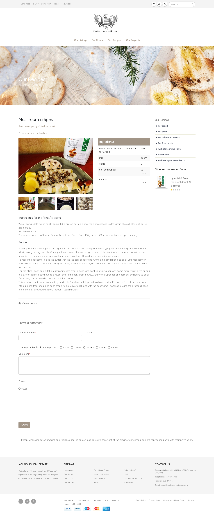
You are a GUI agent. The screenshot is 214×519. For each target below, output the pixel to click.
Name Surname (27, 332)
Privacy (22, 381)
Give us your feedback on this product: (38, 347)
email (90, 332)
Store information (42, 3)
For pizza (162, 131)
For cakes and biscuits (169, 137)
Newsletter (66, 3)
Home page (68, 470)
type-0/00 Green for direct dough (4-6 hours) (181, 182)
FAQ (126, 474)
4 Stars (101, 347)
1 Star (64, 347)
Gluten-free (163, 154)
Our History (80, 40)
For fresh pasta (165, 143)
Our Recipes (114, 40)
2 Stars (76, 347)
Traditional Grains (101, 470)
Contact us (129, 482)
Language (25, 3)
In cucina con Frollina (36, 133)
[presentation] (84, 412)
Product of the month (133, 478)
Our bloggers (99, 478)
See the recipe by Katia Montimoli (36, 126)
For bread (163, 126)
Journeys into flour (102, 474)
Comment (24, 353)
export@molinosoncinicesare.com (174, 485)
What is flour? (130, 470)
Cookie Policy (141, 500)
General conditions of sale (173, 500)
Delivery (190, 500)
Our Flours (97, 40)
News (56, 3)
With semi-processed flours (171, 160)
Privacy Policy (154, 500)
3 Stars (88, 347)
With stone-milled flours (169, 149)
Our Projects (133, 40)
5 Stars (113, 347)
